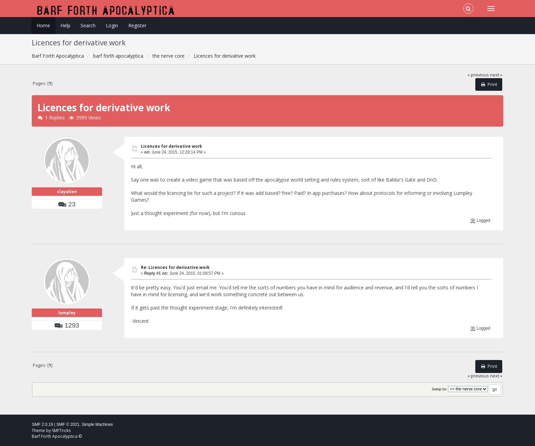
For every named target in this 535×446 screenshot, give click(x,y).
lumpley (67, 313)
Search (88, 25)
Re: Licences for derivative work (175, 267)
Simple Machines (97, 424)
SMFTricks (61, 430)
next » (496, 75)
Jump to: (439, 389)
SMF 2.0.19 (42, 424)
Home (43, 25)
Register (137, 25)
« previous (478, 75)
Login (112, 25)
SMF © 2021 (67, 424)
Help (65, 25)
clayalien (67, 192)
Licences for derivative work (171, 146)
